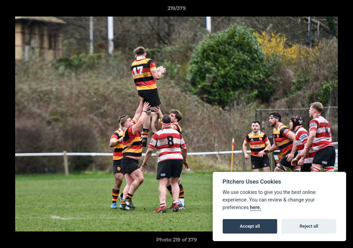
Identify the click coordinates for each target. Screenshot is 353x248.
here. (255, 207)
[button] (340, 10)
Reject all (309, 226)
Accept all (250, 226)
